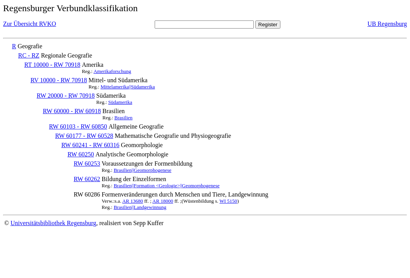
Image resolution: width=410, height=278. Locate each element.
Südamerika (120, 102)
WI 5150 (228, 201)
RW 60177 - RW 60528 (84, 135)
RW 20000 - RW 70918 (66, 95)
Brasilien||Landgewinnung (140, 207)
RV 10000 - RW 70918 (58, 80)
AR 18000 (162, 201)
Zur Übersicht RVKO (29, 23)
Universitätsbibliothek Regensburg (53, 223)
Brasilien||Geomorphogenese (143, 170)
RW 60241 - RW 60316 (90, 145)
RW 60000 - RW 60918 (72, 111)
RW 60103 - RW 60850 (78, 126)
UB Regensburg (387, 23)
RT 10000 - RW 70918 (52, 64)
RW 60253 (87, 163)
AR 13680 (132, 201)
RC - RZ (28, 55)
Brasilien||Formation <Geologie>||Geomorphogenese (167, 185)
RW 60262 (87, 179)
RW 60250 (80, 154)
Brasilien (124, 117)
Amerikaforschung (112, 71)
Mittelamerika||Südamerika (128, 87)
